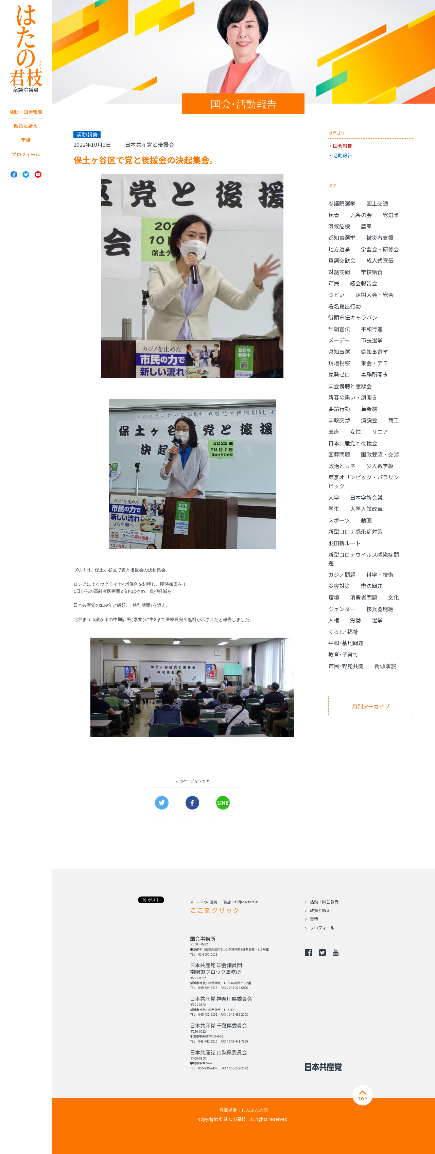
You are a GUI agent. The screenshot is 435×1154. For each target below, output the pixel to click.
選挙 (377, 620)
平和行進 (372, 329)
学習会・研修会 (380, 249)
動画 (366, 520)
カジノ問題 (341, 574)
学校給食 (372, 272)
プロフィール (26, 166)
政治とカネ (341, 466)
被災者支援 (380, 237)
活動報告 (342, 155)
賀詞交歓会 (341, 260)
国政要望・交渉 (380, 454)
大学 (333, 497)
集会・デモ (374, 363)
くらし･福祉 (343, 631)
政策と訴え (25, 136)
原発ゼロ (339, 374)
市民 (333, 283)
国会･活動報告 (243, 103)
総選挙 (391, 215)
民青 (333, 215)
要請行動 (339, 409)
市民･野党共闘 (346, 666)
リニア (380, 431)
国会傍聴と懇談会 (350, 386)
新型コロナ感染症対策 (355, 531)
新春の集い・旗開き (352, 397)
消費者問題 (363, 597)
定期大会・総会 (374, 294)
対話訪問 (339, 272)
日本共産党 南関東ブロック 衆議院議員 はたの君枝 (26, 49)
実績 (25, 151)
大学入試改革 (366, 508)
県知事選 (339, 352)
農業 (366, 226)
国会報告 (342, 145)
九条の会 (361, 215)
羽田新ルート (344, 543)
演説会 (369, 420)
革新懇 (369, 409)
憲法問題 (372, 586)
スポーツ (339, 520)
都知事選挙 (341, 237)
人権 (333, 620)
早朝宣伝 (339, 329)
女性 (355, 431)
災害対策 (339, 586)
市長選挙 (372, 340)
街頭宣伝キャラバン (353, 317)
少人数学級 (380, 466)
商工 (393, 420)
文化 (393, 597)
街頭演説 (385, 666)
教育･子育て (343, 654)
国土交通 (377, 203)
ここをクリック (215, 910)
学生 (333, 508)
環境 (333, 597)
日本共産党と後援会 (149, 144)
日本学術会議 (366, 497)
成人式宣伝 (380, 260)
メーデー (339, 340)
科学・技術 (380, 574)
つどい (336, 294)
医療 (333, 431)
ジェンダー (341, 609)
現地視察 (339, 363)
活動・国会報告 (26, 116)
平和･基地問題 (346, 643)
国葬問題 (339, 454)
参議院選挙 (341, 203)
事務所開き (374, 374)
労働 (355, 620)
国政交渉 (339, 420)
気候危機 (339, 226)
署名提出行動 (344, 306)
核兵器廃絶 (380, 609)
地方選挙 (339, 249)
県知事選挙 (374, 352)
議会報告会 (363, 283)
